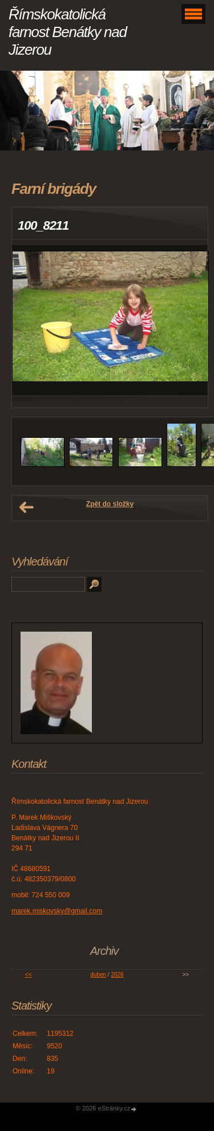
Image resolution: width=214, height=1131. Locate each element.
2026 (117, 974)
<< (28, 974)
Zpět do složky (110, 504)
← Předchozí (26, 507)
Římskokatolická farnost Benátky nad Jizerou (68, 32)
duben (98, 974)
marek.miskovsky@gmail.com (56, 911)
